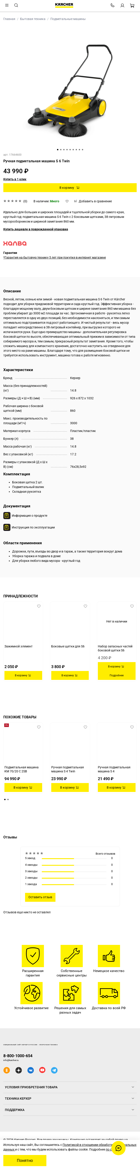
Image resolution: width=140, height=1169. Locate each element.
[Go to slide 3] (64, 149)
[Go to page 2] (8, 799)
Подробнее (117, 675)
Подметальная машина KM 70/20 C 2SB (21, 769)
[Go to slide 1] (57, 149)
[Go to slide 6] (73, 149)
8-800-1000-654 (17, 1055)
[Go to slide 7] (76, 149)
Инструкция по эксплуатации (33, 527)
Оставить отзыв (40, 897)
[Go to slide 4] (67, 149)
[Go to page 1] (5, 799)
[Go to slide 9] (82, 149)
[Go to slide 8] (79, 149)
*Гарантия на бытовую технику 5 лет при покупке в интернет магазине (54, 257)
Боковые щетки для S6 (68, 646)
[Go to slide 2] (60, 149)
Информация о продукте (29, 515)
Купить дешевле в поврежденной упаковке (35, 229)
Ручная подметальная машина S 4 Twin (67, 769)
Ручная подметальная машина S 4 (114, 769)
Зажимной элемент (18, 646)
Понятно (25, 1160)
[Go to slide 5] (70, 149)
